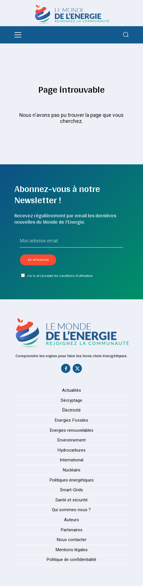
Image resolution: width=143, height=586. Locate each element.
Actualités (71, 390)
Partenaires (71, 529)
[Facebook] (65, 370)
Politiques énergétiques (71, 480)
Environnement (71, 440)
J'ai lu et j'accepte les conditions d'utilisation (57, 275)
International (71, 460)
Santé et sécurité (71, 500)
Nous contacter (71, 540)
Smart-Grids (71, 490)
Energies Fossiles (71, 420)
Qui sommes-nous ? (71, 510)
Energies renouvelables (71, 430)
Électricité (71, 410)
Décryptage (71, 400)
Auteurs (71, 520)
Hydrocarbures (71, 450)
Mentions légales (71, 550)
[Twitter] (77, 370)
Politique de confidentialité (71, 559)
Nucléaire (71, 470)
